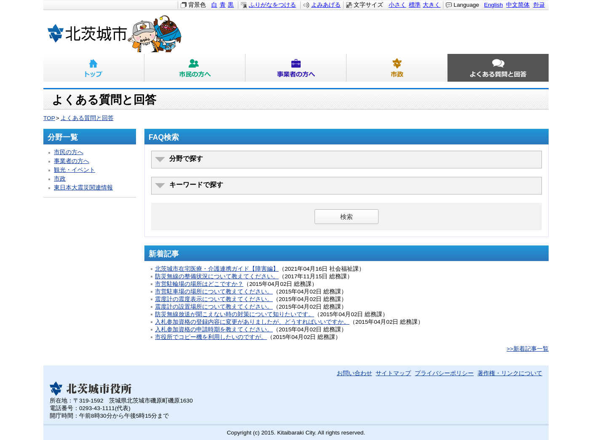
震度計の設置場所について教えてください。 (214, 307)
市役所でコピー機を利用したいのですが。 (211, 337)
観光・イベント (74, 170)
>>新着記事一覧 (528, 349)
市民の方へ (194, 68)
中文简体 (518, 5)
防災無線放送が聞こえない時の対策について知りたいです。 (234, 314)
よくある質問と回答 (498, 68)
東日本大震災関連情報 (83, 187)
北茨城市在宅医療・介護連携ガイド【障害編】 (217, 269)
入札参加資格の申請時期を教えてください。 (214, 329)
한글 (539, 5)
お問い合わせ (354, 373)
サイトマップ (393, 373)
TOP (49, 118)
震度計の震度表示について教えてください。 (214, 299)
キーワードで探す (196, 184)
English (493, 5)
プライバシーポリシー (444, 373)
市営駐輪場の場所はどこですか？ (199, 284)
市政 (397, 68)
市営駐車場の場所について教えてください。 (214, 291)
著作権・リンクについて (509, 373)
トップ (93, 68)
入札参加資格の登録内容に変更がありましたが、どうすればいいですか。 (252, 322)
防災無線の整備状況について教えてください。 (217, 276)
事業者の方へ (296, 68)
